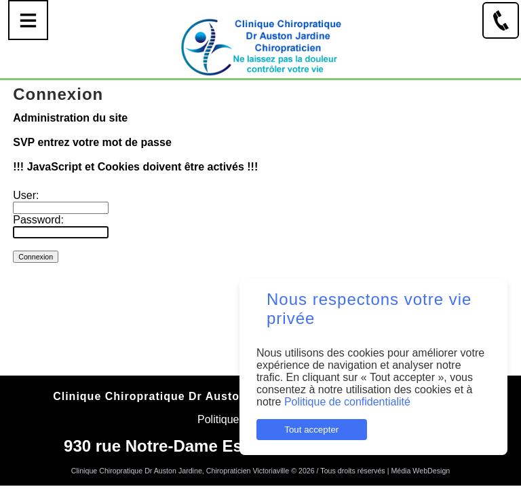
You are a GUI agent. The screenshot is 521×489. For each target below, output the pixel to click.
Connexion (261, 480)
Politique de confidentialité (347, 402)
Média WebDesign (420, 471)
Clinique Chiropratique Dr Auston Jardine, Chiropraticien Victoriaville (180, 471)
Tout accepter (311, 429)
